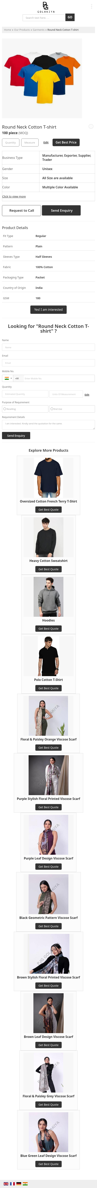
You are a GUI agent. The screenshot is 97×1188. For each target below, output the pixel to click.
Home (7, 29)
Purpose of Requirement (15, 402)
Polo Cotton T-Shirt (48, 680)
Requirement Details (13, 417)
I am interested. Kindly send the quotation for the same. (48, 425)
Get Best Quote (48, 509)
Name (5, 340)
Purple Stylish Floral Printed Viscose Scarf (48, 799)
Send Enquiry (62, 210)
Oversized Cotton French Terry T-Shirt (48, 501)
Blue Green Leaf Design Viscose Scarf (48, 1156)
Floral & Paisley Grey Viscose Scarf (48, 1096)
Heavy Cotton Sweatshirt (48, 561)
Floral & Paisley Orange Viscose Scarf (48, 739)
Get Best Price (66, 142)
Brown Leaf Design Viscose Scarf (48, 1037)
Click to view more (14, 196)
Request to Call (21, 210)
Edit (46, 142)
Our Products (22, 29)
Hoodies (48, 620)
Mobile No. (8, 371)
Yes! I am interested (48, 310)
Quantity (7, 386)
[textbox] (30, 143)
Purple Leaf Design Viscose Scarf (48, 858)
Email (5, 355)
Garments (39, 29)
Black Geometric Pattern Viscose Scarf (48, 918)
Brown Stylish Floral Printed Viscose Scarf (48, 977)
